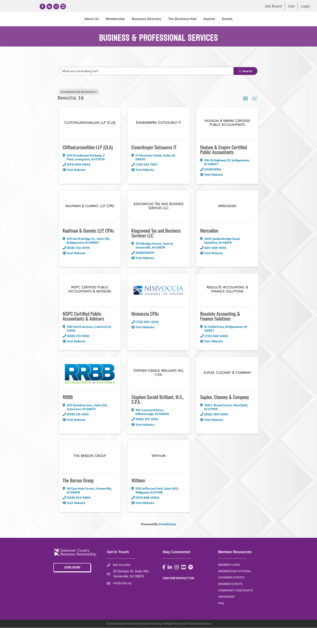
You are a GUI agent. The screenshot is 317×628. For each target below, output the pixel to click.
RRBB (68, 397)
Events (260, 19)
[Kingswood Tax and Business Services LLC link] (158, 206)
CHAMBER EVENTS (231, 577)
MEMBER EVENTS (230, 584)
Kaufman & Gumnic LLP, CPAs (88, 230)
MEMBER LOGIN (229, 565)
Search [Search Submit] (245, 71)
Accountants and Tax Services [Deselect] (79, 91)
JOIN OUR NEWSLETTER (178, 578)
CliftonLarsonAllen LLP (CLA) (88, 147)
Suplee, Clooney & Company (224, 397)
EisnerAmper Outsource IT (154, 147)
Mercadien (209, 230)
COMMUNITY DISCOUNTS (235, 590)
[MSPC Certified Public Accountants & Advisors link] (90, 289)
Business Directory (113, 19)
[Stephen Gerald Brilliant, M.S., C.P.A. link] (158, 373)
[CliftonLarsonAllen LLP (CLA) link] (89, 123)
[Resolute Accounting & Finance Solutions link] (227, 289)
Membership (81, 19)
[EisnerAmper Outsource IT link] (158, 123)
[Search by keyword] (147, 71)
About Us (58, 19)
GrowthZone (167, 524)
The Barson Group (78, 480)
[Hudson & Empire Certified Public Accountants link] (227, 123)
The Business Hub (216, 19)
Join (291, 6)
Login (305, 6)
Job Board (273, 6)
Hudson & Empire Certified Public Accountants (223, 150)
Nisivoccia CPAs (145, 313)
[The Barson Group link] (90, 456)
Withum (138, 480)
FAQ (221, 603)
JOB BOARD (226, 596)
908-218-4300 (121, 565)
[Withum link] (158, 456)
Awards (242, 19)
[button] (245, 99)
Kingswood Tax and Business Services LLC (156, 233)
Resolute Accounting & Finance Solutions (220, 316)
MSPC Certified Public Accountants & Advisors (83, 316)
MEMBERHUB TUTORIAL (234, 571)
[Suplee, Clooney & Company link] (227, 373)
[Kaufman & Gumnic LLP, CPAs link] (90, 206)
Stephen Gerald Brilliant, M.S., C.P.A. (157, 399)
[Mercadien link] (227, 206)
